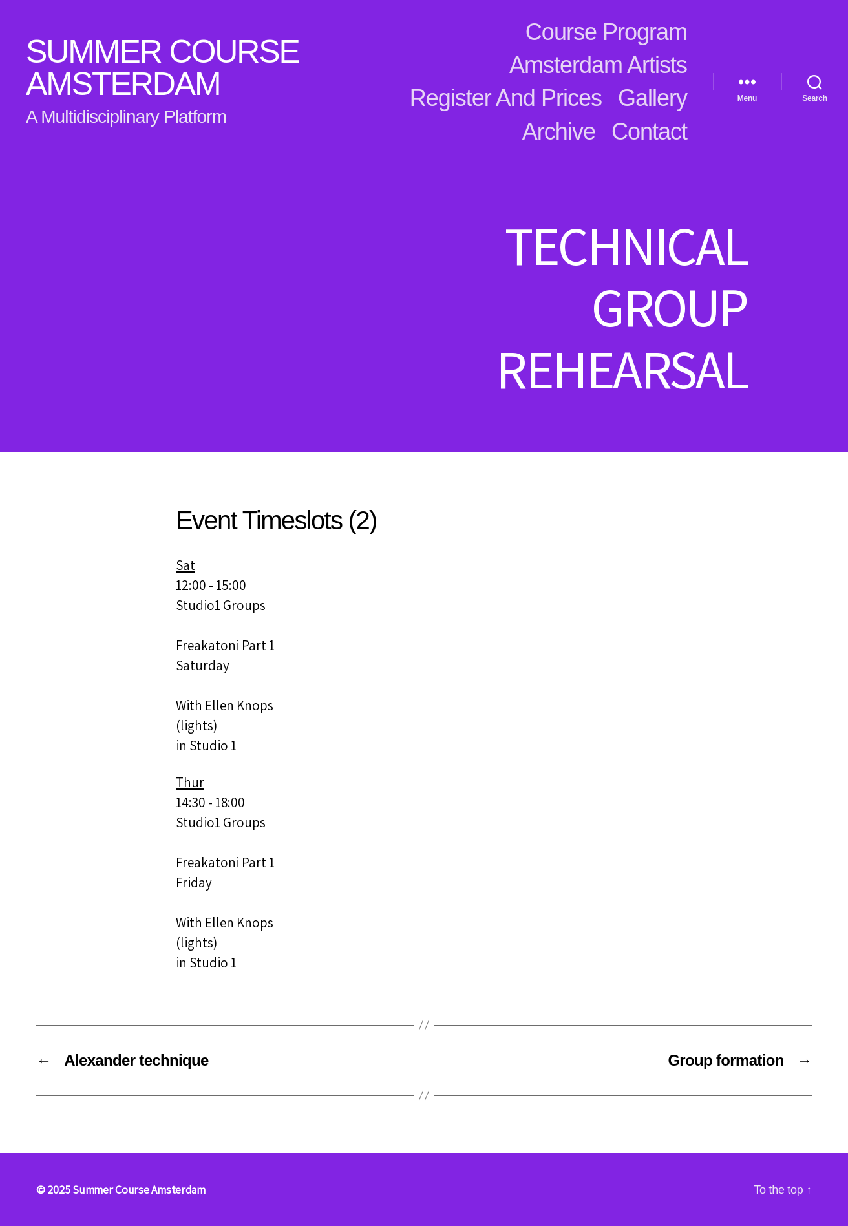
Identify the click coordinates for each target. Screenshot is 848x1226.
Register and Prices (506, 98)
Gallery (652, 98)
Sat (185, 565)
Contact (649, 131)
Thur (190, 782)
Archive (558, 131)
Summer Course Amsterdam (162, 68)
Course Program (606, 32)
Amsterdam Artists (598, 65)
